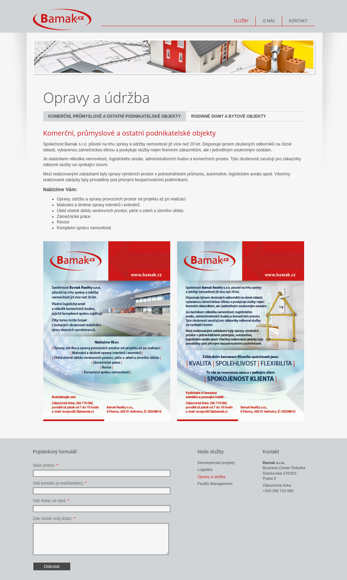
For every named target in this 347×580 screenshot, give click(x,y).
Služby (241, 21)
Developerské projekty (216, 463)
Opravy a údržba (211, 477)
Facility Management (215, 484)
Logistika (205, 469)
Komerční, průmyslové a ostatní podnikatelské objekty (114, 116)
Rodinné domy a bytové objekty (228, 116)
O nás (269, 21)
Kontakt (298, 21)
